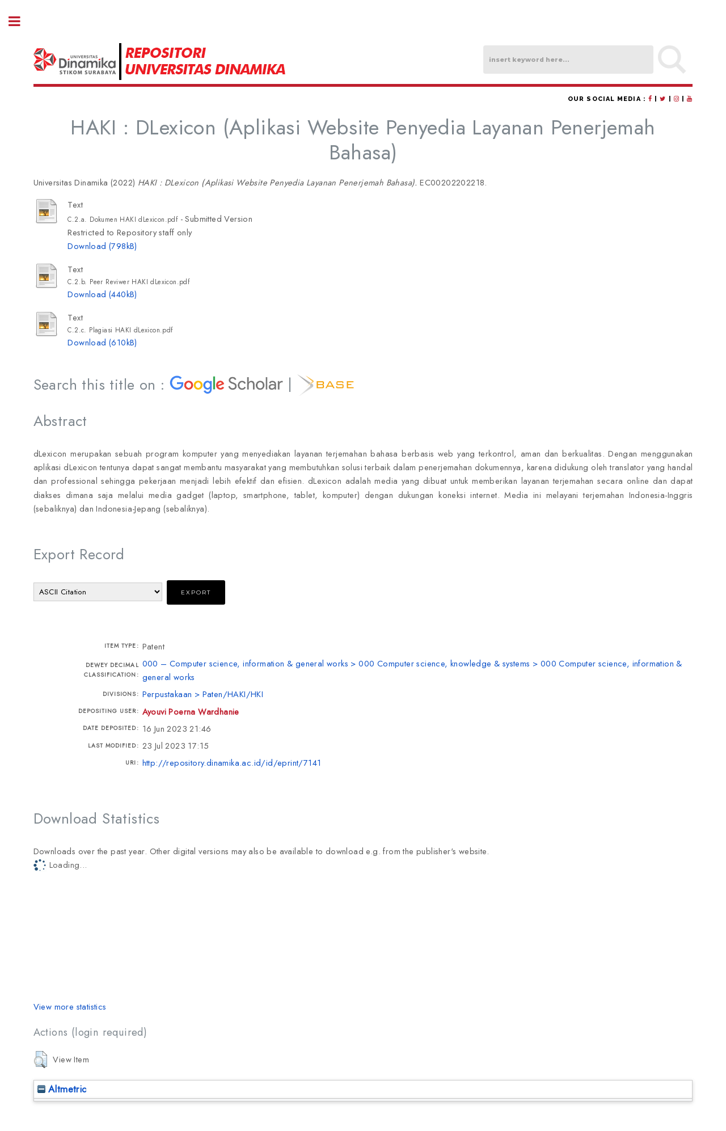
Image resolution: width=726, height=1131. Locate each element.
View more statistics (70, 1006)
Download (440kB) (102, 294)
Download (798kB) (102, 246)
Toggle (20, 21)
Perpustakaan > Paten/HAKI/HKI (203, 694)
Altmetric (62, 1089)
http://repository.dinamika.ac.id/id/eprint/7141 (232, 763)
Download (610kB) (102, 342)
